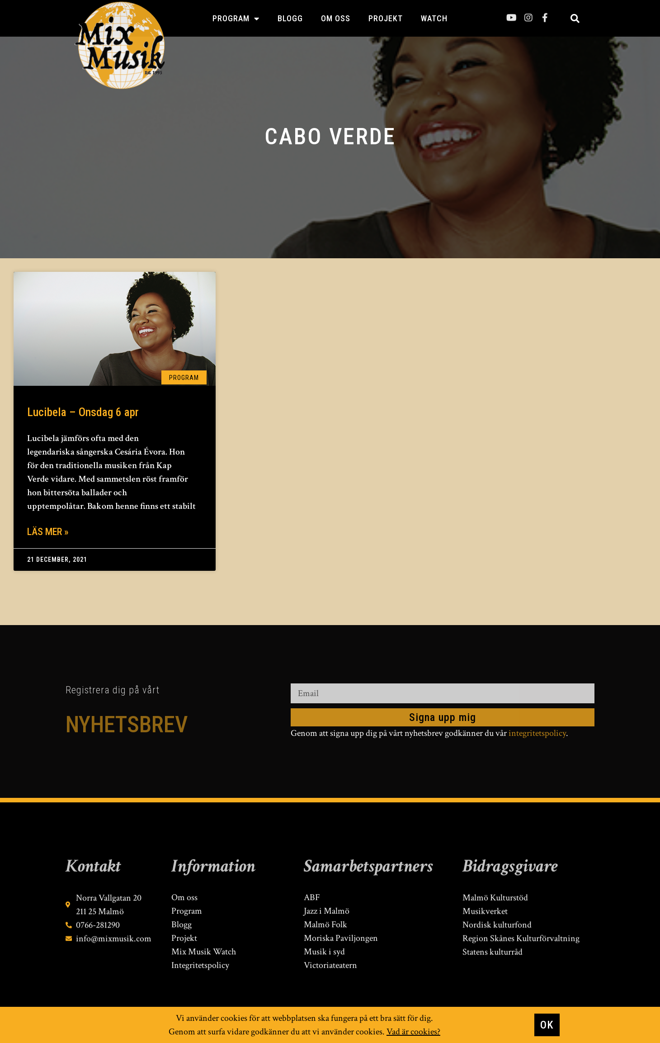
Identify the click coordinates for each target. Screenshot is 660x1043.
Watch (434, 18)
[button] (575, 18)
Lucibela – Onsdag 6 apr (83, 412)
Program (235, 18)
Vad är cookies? (413, 1032)
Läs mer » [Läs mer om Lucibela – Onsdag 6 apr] (48, 531)
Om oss (335, 18)
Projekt (385, 18)
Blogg (290, 18)
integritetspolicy (537, 733)
